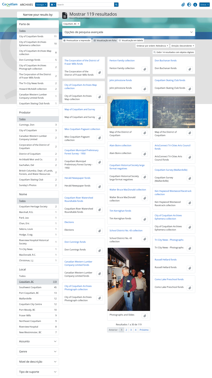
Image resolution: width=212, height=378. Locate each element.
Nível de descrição (30, 361)
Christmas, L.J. (38, 261)
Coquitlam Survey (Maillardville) (171, 169)
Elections (69, 222)
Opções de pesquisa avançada (84, 32)
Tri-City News (38, 250)
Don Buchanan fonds (166, 60)
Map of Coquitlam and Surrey (80, 109)
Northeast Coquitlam (38, 321)
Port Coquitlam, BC (38, 293)
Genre (23, 351)
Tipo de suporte (29, 372)
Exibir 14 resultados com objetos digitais (174, 52)
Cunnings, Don (38, 125)
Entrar (204, 4)
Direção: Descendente (182, 45)
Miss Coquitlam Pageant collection (82, 129)
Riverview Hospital (38, 327)
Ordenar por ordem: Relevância (151, 45)
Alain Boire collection (120, 145)
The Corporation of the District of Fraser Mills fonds (38, 76)
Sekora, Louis (38, 229)
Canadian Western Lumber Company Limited (38, 137)
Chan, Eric (38, 224)
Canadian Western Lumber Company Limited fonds (38, 96)
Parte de (24, 24)
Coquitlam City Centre (38, 305)
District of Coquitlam (38, 154)
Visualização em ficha (105, 40)
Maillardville (38, 299)
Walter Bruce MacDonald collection (128, 189)
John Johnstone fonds (121, 80)
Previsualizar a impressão (76, 40)
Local (22, 269)
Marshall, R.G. (38, 212)
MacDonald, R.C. (38, 255)
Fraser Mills (38, 316)
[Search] (85, 4)
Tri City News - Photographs (169, 239)
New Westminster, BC (38, 333)
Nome (23, 194)
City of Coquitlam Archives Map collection (38, 52)
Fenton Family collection (122, 60)
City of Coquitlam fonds (38, 37)
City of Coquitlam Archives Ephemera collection (38, 43)
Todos (22, 30)
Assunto (24, 341)
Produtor (25, 112)
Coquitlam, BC (38, 282)
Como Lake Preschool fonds (169, 279)
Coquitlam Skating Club (38, 180)
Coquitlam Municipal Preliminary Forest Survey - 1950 (81, 152)
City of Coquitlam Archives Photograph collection (38, 67)
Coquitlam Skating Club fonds (38, 104)
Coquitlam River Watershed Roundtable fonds (79, 199)
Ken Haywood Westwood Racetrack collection (173, 192)
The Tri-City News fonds (38, 84)
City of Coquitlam (38, 131)
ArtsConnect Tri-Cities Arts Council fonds (172, 147)
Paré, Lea (38, 218)
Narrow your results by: (38, 14)
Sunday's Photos (38, 186)
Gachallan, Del (38, 165)
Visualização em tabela (131, 40)
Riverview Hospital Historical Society (38, 242)
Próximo (144, 329)
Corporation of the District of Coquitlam (38, 146)
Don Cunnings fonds (38, 60)
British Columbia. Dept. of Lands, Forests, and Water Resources (38, 172)
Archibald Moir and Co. (38, 160)
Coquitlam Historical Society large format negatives (127, 167)
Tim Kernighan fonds (120, 210)
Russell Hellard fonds (166, 259)
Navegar (40, 4)
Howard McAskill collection (38, 89)
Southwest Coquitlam (38, 288)
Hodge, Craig (38, 235)
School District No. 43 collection (126, 230)
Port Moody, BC (38, 310)
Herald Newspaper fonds (77, 177)
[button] (183, 5)
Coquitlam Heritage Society (38, 207)
